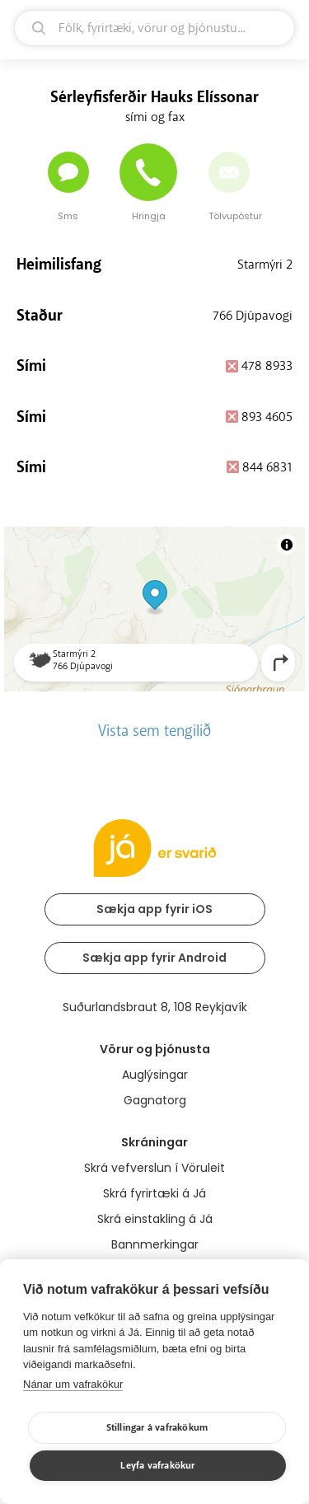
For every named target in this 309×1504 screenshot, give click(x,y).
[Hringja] (148, 172)
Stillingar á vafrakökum (157, 1428)
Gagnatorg (155, 1100)
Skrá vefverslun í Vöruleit (154, 1168)
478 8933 (267, 366)
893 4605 (267, 417)
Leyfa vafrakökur (157, 1465)
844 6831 (267, 467)
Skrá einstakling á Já (155, 1219)
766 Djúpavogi (253, 315)
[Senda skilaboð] (68, 172)
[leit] (154, 28)
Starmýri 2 (265, 264)
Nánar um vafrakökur (73, 1384)
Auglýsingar (155, 1074)
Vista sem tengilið (154, 731)
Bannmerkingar (155, 1244)
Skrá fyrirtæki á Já (154, 1193)
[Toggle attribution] (287, 545)
